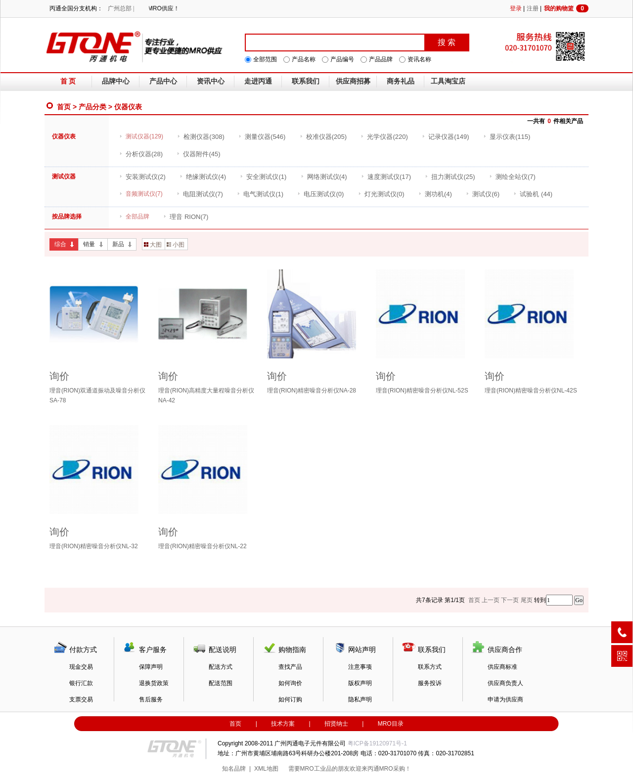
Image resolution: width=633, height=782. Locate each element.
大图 (153, 244)
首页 (64, 107)
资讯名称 (419, 59)
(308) (200, 136)
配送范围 (220, 683)
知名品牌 (234, 768)
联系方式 (430, 666)
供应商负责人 (505, 683)
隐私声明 (360, 699)
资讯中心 (211, 81)
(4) (203, 176)
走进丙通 (258, 81)
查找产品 (290, 666)
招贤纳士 (336, 723)
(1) (263, 176)
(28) (141, 154)
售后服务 (151, 699)
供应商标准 (502, 666)
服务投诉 (430, 683)
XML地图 (266, 768)
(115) (506, 136)
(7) (512, 176)
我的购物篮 (566, 8)
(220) (384, 136)
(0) (320, 194)
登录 (516, 8)
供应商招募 (353, 81)
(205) (323, 136)
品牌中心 (116, 81)
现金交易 (81, 666)
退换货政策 (154, 683)
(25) (450, 176)
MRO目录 (391, 723)
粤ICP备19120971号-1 (377, 743)
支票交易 (81, 699)
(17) (386, 176)
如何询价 (290, 683)
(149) (445, 136)
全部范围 (265, 59)
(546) (261, 136)
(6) (482, 194)
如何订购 (290, 699)
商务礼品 (400, 81)
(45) (198, 154)
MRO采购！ (395, 768)
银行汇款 (81, 683)
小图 (175, 244)
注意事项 (360, 666)
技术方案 (283, 723)
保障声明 (151, 666)
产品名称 (304, 59)
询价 (59, 376)
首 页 (68, 81)
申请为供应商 (505, 699)
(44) (532, 194)
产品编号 (342, 59)
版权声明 (360, 683)
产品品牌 (381, 59)
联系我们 (305, 81)
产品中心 (163, 81)
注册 (533, 8)
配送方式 (220, 666)
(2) (142, 176)
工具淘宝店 (448, 81)
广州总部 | (121, 8)
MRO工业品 (316, 768)
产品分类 (92, 107)
